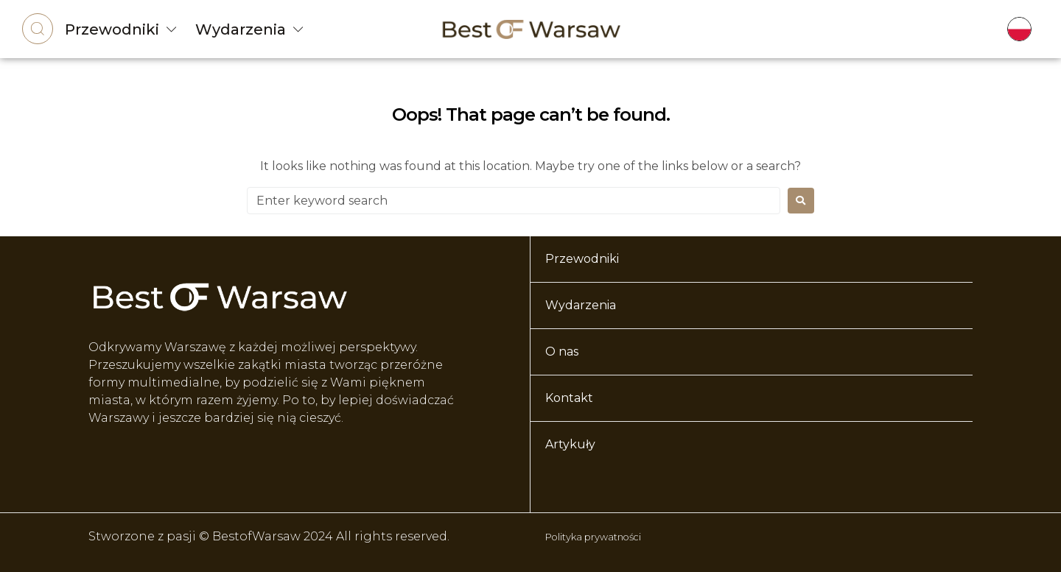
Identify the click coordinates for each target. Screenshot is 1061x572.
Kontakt (569, 398)
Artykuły (570, 444)
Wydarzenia (240, 29)
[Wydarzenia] (298, 29)
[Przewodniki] (172, 29)
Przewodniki (112, 29)
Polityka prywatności (609, 536)
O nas (561, 352)
